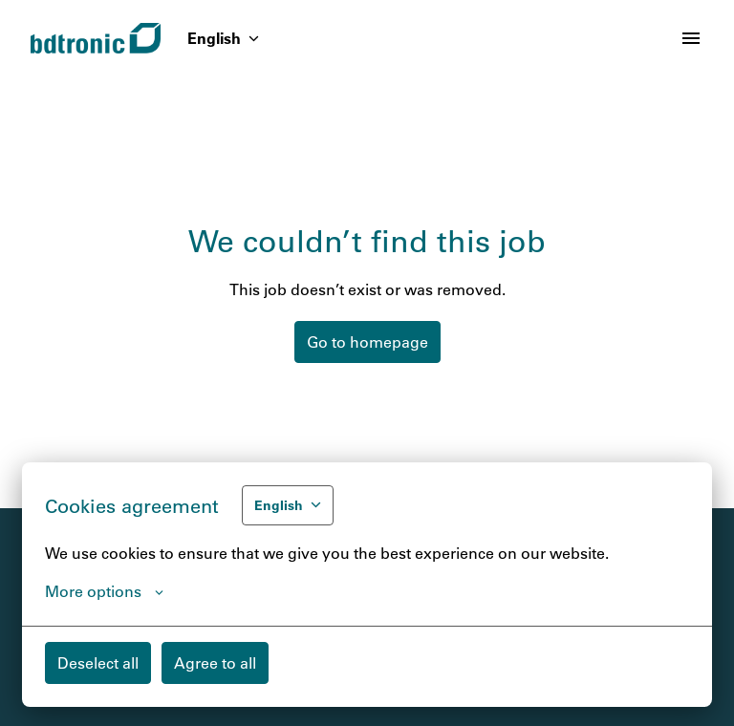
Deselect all (98, 662)
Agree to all (215, 662)
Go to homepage (367, 341)
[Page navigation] (691, 38)
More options (104, 591)
